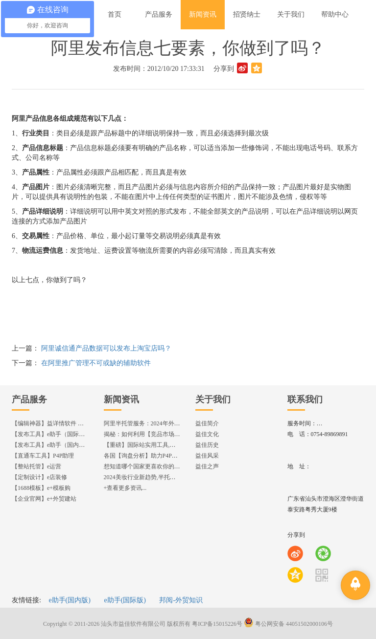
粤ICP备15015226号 (217, 623)
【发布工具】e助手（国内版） (51, 444)
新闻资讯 (121, 399)
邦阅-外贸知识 (181, 600)
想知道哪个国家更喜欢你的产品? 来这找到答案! (165, 466)
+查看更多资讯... (125, 488)
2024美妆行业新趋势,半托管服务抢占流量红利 (163, 477)
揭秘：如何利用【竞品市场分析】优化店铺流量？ (168, 434)
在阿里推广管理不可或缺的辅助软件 (96, 363)
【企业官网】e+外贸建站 (44, 498)
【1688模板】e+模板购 (41, 488)
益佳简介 (207, 423)
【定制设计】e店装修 (39, 477)
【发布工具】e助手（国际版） (51, 434)
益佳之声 (207, 466)
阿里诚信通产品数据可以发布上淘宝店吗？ (106, 348)
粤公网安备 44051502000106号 (288, 623)
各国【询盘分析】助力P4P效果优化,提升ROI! (162, 455)
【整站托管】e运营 (36, 466)
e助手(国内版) (69, 600)
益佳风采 (207, 455)
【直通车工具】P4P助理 (43, 455)
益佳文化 (207, 434)
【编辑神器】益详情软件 (52, 423)
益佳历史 (207, 444)
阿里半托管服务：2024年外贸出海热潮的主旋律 (165, 423)
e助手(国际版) (125, 600)
